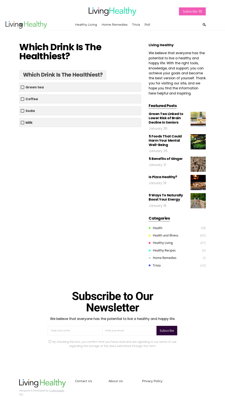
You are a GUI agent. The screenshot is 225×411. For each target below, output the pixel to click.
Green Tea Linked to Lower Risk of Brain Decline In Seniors (166, 118)
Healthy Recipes (162, 250)
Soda (30, 111)
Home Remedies (162, 258)
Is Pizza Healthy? (163, 177)
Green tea (35, 87)
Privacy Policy (152, 381)
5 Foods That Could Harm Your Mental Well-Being (165, 140)
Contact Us (83, 381)
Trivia (155, 265)
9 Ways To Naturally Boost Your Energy (166, 197)
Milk (29, 122)
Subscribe (192, 11)
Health (155, 228)
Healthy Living (161, 243)
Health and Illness (163, 235)
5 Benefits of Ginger (166, 158)
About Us (116, 381)
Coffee (32, 99)
